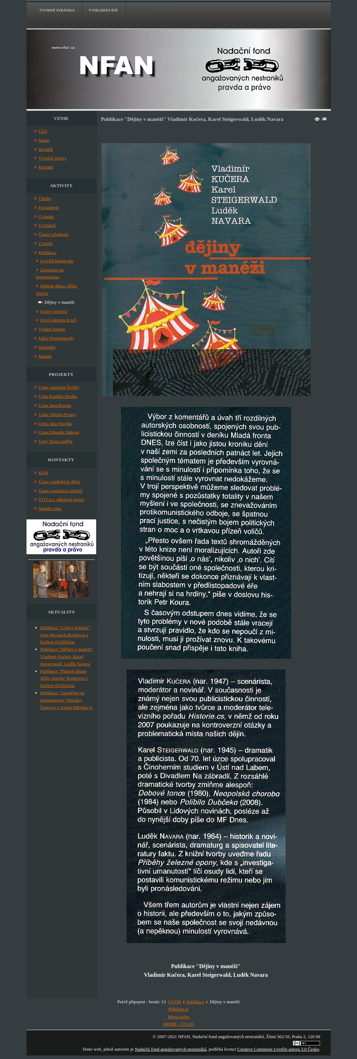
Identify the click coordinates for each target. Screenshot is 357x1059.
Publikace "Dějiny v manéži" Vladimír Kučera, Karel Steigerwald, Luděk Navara (66, 656)
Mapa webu (178, 1016)
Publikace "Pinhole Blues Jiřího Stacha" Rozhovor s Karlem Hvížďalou (64, 678)
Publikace (195, 1001)
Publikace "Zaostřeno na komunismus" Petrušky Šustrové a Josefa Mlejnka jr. (66, 700)
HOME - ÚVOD (179, 1024)
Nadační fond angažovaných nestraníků (170, 1049)
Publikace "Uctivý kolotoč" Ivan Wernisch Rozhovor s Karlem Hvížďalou (65, 635)
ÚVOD (174, 1001)
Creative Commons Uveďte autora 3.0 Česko (278, 1049)
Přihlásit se (178, 1009)
